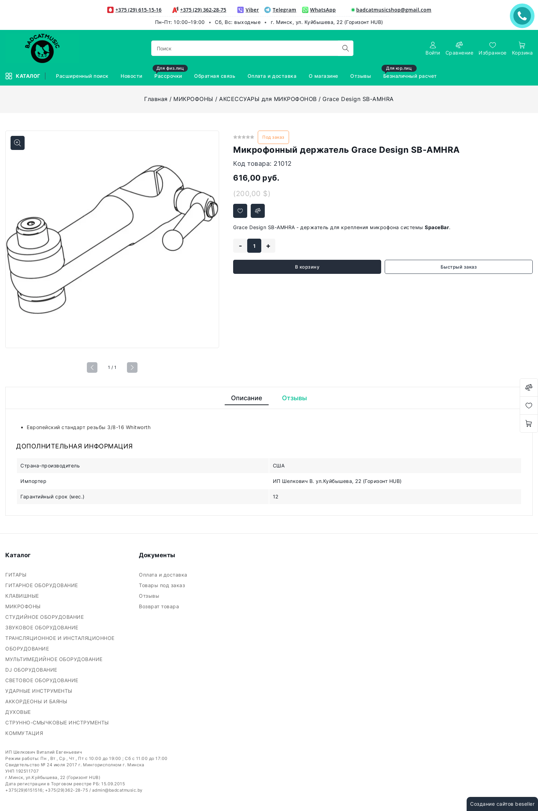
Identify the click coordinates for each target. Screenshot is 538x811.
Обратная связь (215, 76)
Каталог (23, 76)
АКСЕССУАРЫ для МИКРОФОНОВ (268, 98)
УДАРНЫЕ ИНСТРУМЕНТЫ (39, 691)
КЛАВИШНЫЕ (22, 596)
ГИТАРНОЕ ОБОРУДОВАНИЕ (42, 585)
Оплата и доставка (273, 76)
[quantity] (254, 246)
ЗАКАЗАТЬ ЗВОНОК (523, 15)
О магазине (324, 76)
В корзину (307, 267)
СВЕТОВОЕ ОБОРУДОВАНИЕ (42, 680)
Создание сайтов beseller (502, 804)
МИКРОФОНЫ (193, 98)
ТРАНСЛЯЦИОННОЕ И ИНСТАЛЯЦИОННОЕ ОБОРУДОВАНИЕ (60, 643)
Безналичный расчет (410, 73)
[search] (345, 48)
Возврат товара (160, 606)
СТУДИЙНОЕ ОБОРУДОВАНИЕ (45, 617)
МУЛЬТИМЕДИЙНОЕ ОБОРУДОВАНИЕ (54, 659)
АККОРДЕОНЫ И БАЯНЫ (37, 701)
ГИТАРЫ (16, 575)
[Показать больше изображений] (18, 143)
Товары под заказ (163, 585)
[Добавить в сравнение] (258, 211)
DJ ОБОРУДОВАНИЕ (32, 670)
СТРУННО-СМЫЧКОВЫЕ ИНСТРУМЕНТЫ (57, 722)
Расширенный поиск (83, 76)
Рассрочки (170, 73)
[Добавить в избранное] (240, 211)
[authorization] (432, 48)
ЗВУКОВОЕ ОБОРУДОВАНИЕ (42, 627)
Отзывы (361, 76)
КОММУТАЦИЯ (25, 733)
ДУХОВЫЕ (18, 712)
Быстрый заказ (459, 267)
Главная (156, 98)
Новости (132, 76)
